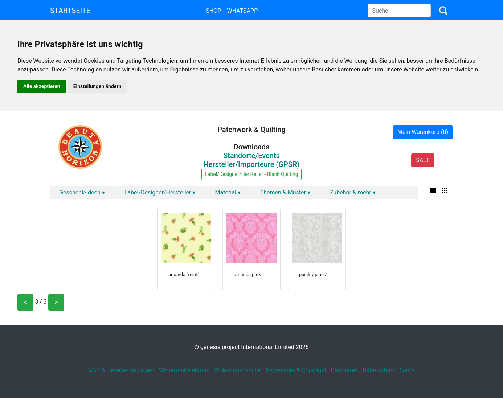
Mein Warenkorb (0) (422, 131)
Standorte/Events (251, 155)
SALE (423, 160)
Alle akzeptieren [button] (41, 86)
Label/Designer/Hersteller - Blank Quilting (251, 174)
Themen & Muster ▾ (285, 192)
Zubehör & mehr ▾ (353, 192)
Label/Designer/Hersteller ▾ (160, 192)
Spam (407, 370)
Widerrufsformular (237, 370)
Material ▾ (227, 192)
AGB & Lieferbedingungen (122, 370)
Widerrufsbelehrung (184, 370)
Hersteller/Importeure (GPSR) (252, 164)
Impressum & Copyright (296, 370)
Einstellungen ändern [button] (97, 86)
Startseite (70, 10)
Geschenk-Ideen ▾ (82, 192)
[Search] (399, 10)
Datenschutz (379, 370)
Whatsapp (242, 10)
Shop (213, 10)
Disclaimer (344, 370)
